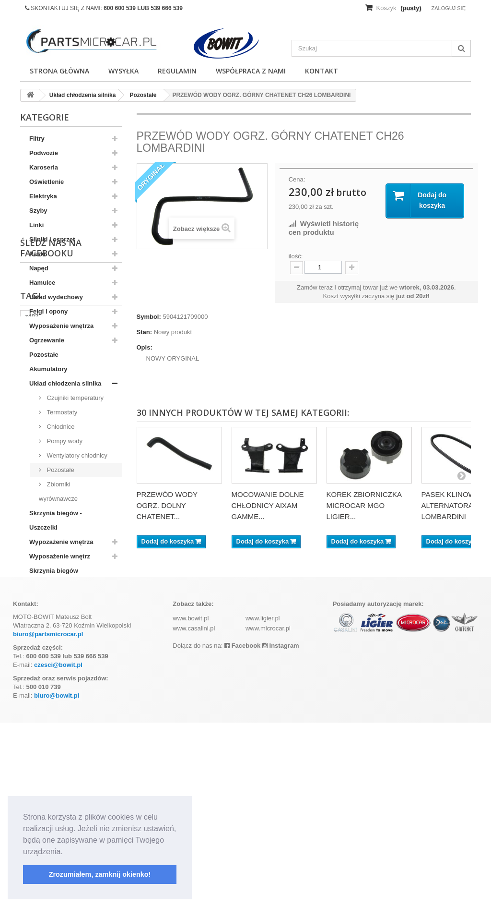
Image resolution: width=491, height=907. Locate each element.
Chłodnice (59, 426)
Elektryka (43, 196)
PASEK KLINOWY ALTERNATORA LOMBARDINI (450, 505)
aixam (65, 700)
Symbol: (149, 316)
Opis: (144, 347)
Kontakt (321, 70)
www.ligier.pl (263, 802)
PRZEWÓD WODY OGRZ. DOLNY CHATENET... (167, 505)
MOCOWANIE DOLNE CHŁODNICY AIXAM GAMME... (268, 505)
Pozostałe (43, 354)
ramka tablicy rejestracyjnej (66, 685)
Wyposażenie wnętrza (61, 325)
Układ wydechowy (56, 297)
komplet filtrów (47, 714)
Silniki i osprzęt (52, 239)
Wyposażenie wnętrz (59, 556)
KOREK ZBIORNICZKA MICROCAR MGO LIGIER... (364, 505)
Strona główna (59, 70)
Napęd (38, 268)
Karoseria (43, 167)
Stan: (144, 332)
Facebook (242, 830)
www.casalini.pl (194, 812)
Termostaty (61, 412)
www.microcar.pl (268, 812)
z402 (31, 671)
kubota (35, 700)
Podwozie (43, 153)
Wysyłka (123, 70)
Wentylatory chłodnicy (76, 455)
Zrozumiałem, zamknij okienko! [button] (100, 874)
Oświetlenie (46, 181)
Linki (36, 225)
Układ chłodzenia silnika (65, 383)
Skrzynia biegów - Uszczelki (55, 520)
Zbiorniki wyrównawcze (58, 491)
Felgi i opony (48, 311)
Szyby (38, 210)
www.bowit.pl (191, 802)
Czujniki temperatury (74, 397)
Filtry (37, 138)
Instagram (280, 830)
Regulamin (177, 70)
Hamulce (42, 282)
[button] (66, 852)
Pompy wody (63, 441)
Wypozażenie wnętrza (61, 541)
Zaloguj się (448, 8)
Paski (37, 253)
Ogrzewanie (46, 340)
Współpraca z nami (251, 70)
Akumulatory (48, 369)
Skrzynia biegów (53, 570)
